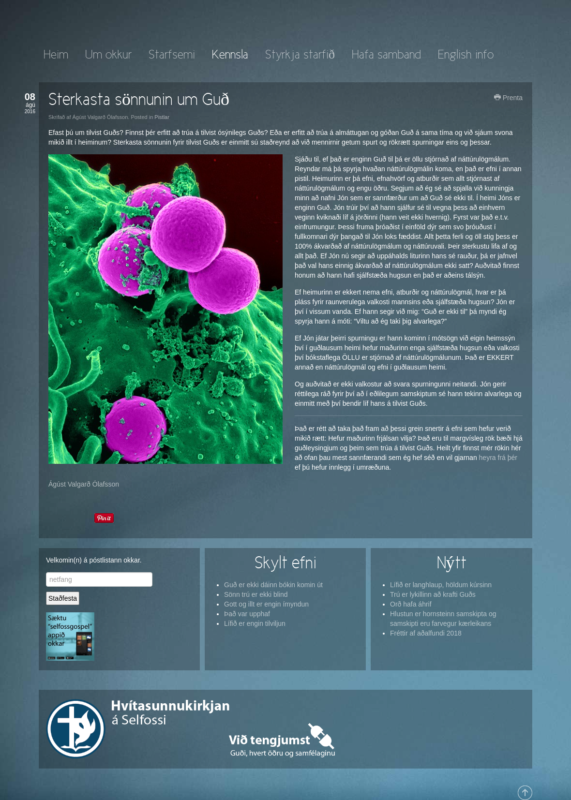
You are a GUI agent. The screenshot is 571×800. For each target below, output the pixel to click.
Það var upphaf (247, 614)
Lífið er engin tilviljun (255, 623)
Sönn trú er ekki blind (256, 594)
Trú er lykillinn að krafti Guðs (433, 594)
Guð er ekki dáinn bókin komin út (273, 585)
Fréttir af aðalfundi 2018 (426, 633)
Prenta (508, 98)
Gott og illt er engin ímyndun (266, 604)
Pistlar (161, 117)
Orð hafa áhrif (411, 604)
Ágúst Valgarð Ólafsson (83, 484)
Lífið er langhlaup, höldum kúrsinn (441, 585)
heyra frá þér (497, 457)
